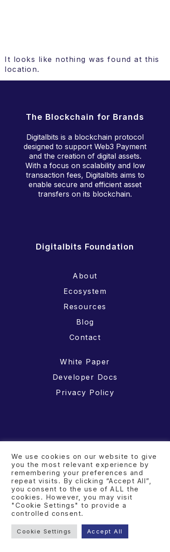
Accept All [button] (105, 531)
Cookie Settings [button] (44, 531)
